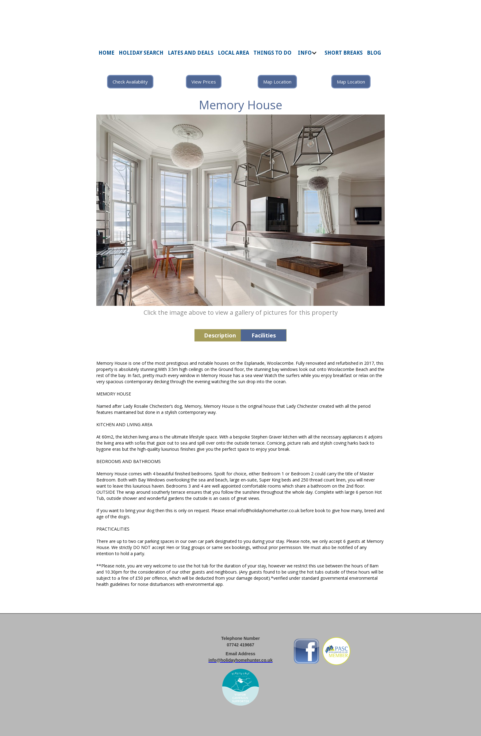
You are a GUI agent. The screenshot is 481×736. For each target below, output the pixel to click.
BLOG (374, 53)
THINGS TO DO (272, 53)
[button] (308, 56)
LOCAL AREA (233, 53)
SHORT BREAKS (344, 53)
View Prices (203, 82)
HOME (106, 53)
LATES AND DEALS (191, 53)
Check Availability (130, 82)
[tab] (217, 335)
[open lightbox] (240, 210)
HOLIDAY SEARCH (141, 53)
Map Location (277, 82)
